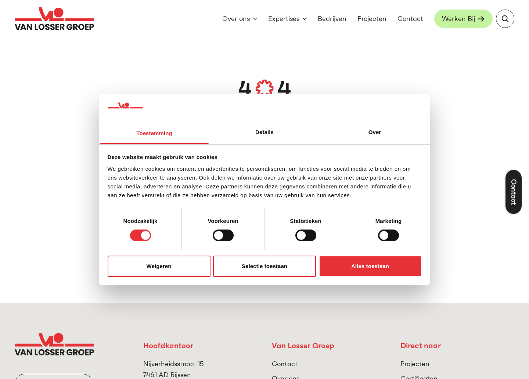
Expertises (283, 18)
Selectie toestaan (264, 266)
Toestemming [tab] (154, 133)
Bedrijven (332, 18)
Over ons (236, 18)
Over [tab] (374, 132)
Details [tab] (264, 132)
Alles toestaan (370, 266)
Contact (410, 18)
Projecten (371, 18)
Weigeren (158, 266)
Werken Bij (458, 18)
